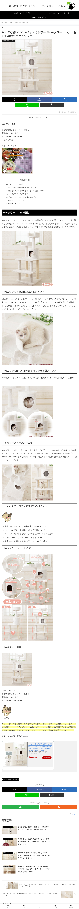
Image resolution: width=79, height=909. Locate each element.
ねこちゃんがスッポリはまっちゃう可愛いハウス (26, 191)
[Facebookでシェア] (39, 99)
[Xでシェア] (14, 99)
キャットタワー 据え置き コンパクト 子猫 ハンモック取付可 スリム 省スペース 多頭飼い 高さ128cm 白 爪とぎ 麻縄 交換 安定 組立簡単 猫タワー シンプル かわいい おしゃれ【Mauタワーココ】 (40, 747)
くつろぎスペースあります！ (19, 194)
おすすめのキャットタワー (10, 780)
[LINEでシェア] (27, 105)
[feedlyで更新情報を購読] (20, 808)
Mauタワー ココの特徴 (14, 184)
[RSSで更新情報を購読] (58, 808)
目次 (22, 180)
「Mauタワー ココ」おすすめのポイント (23, 198)
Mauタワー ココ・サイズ (17, 201)
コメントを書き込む (39, 886)
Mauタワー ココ (14, 204)
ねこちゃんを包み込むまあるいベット (22, 188)
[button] (52, 105)
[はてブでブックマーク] (64, 99)
